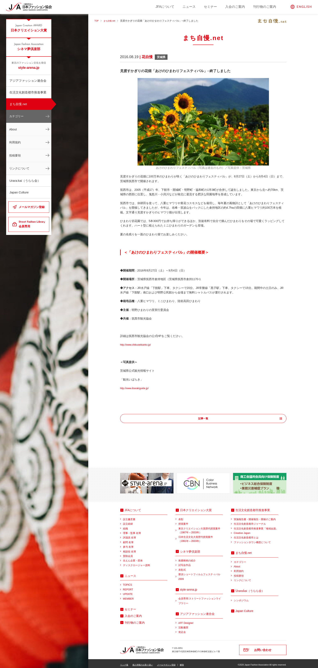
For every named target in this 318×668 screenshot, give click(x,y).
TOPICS (127, 582)
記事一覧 (203, 418)
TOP (96, 20)
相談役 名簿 (129, 548)
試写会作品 (184, 562)
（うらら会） (249, 588)
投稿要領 (15, 155)
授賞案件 (183, 521)
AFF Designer (186, 620)
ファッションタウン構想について (252, 539)
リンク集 (124, 662)
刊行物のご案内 (264, 6)
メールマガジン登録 (32, 207)
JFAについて (165, 6)
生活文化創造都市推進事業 (27, 92)
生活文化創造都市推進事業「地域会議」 (256, 525)
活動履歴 (183, 624)
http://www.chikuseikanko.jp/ (138, 344)
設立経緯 (128, 521)
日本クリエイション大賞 (29, 28)
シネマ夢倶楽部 (29, 47)
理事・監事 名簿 (132, 530)
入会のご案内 (235, 6)
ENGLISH (304, 7)
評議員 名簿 (129, 534)
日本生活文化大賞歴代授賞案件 (200, 536)
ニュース (189, 6)
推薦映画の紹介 (187, 557)
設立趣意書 (129, 516)
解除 (182, 662)
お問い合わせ (262, 647)
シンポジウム (241, 597)
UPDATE (128, 591)
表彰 (180, 516)
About (13, 129)
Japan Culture (19, 192)
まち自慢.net (18, 104)
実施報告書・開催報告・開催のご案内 (255, 516)
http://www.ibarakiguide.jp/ (137, 388)
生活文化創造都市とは (246, 534)
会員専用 (32, 224)
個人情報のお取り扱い (142, 662)
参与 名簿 (128, 544)
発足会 (182, 629)
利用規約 (15, 142)
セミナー (210, 6)
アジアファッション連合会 (27, 80)
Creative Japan (242, 530)
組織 (125, 525)
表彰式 (182, 567)
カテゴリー (16, 116)
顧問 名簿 (128, 539)
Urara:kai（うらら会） (24, 180)
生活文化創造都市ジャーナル (250, 521)
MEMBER (128, 596)
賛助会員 (128, 553)
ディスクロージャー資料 (136, 562)
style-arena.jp (29, 65)
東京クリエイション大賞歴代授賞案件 (200, 528)
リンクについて (19, 168)
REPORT (128, 586)
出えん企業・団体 (133, 557)
